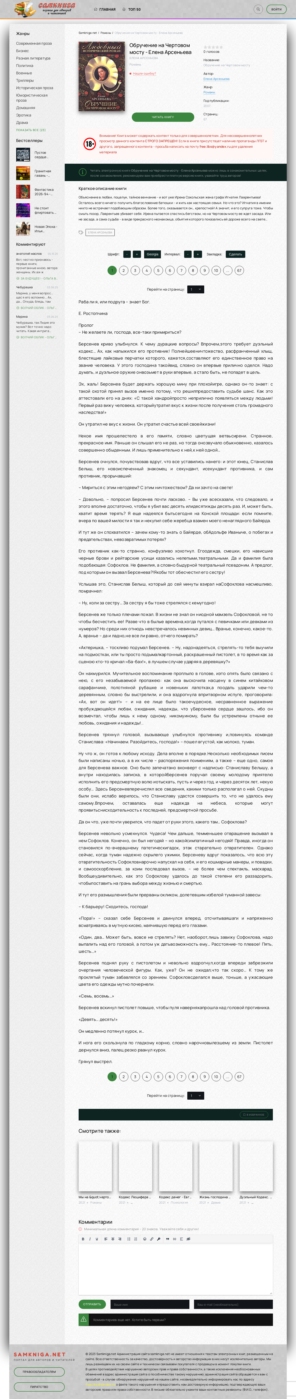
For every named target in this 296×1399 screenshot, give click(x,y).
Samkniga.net (88, 33)
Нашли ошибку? (144, 73)
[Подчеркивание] (96, 1239)
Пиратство (39, 1387)
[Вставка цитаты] (167, 1239)
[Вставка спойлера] (181, 1239)
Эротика (23, 115)
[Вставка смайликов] (144, 1239)
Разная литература (33, 58)
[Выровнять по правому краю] (119, 1239)
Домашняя (25, 107)
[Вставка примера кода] (174, 1239)
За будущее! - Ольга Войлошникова (37, 278)
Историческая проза (34, 87)
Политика (24, 65)
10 (216, 270)
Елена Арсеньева (216, 79)
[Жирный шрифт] (83, 1239)
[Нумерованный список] (135, 1239)
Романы (106, 33)
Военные (24, 72)
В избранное (254, 1114)
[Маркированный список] (128, 1239)
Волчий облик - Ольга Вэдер (37, 308)
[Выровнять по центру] (112, 1239)
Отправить (92, 1304)
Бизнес (22, 50)
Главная (105, 9)
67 (239, 270)
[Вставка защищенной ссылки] (158, 1239)
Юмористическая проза (32, 98)
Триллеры (25, 80)
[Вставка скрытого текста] (188, 1239)
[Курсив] (89, 1239)
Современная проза (34, 43)
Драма (22, 122)
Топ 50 (132, 9)
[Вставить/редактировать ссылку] (151, 1239)
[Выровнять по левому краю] (105, 1239)
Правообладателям (39, 1372)
